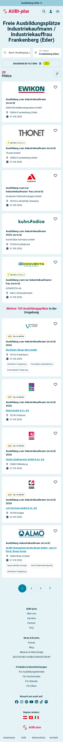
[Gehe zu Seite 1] (22, 588)
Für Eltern (31, 686)
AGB (23, 737)
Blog (31, 647)
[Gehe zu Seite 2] (32, 588)
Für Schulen (31, 681)
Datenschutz (38, 737)
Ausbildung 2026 (31, 3)
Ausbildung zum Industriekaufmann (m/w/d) (26, 101)
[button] (57, 11)
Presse (31, 642)
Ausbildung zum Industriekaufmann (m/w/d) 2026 (31, 343)
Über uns (31, 613)
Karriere (31, 618)
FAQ (31, 627)
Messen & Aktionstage (31, 652)
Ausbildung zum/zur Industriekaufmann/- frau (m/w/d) (29, 281)
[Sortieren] (57, 74)
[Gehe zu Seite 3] (41, 588)
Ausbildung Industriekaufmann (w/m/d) (28, 543)
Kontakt (54, 737)
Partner (31, 623)
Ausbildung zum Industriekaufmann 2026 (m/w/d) (26, 233)
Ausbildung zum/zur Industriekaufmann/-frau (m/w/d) (24, 189)
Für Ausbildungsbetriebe (31, 671)
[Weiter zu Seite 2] (50, 588)
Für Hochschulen (32, 676)
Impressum (9, 737)
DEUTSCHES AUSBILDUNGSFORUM (31, 657)
